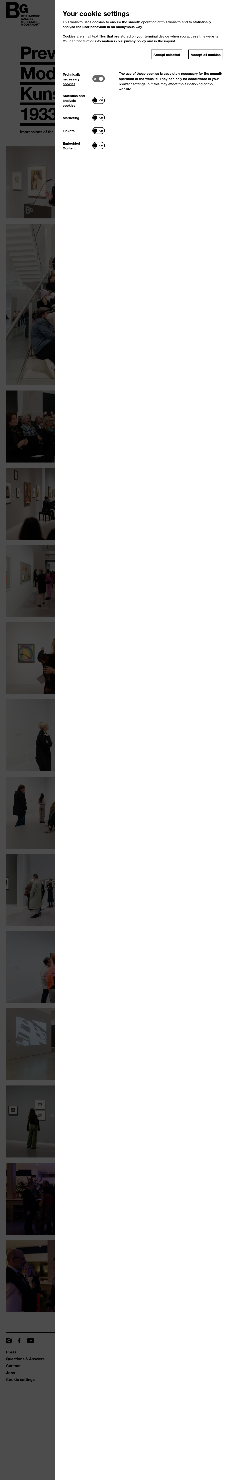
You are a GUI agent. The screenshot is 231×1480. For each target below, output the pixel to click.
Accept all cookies (206, 54)
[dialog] (115, 740)
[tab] (77, 78)
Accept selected (166, 54)
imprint (169, 41)
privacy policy (135, 41)
